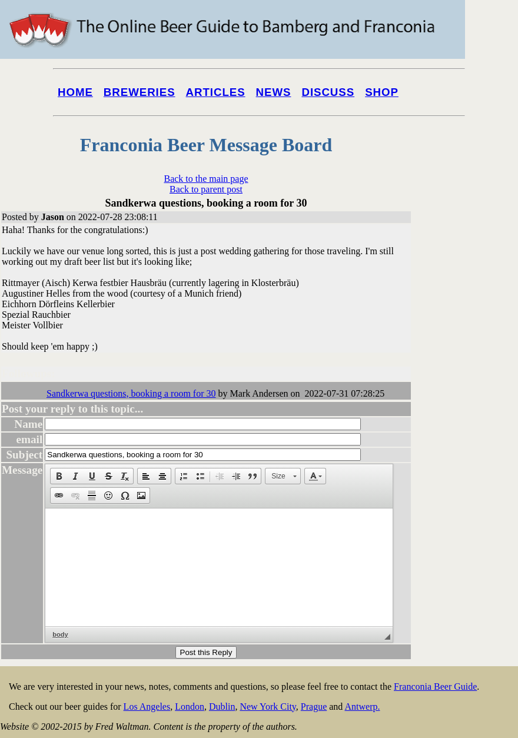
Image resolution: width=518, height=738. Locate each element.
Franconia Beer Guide (435, 687)
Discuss (327, 92)
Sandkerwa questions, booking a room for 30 (131, 393)
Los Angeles (147, 707)
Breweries (139, 92)
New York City (267, 707)
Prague (314, 707)
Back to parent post (206, 189)
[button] (59, 476)
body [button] (60, 634)
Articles (215, 92)
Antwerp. (362, 707)
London (189, 707)
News (273, 92)
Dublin (222, 707)
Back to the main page (206, 179)
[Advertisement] (471, 448)
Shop (382, 92)
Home (75, 92)
